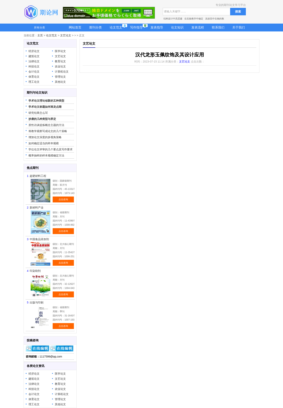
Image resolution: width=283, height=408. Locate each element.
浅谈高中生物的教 (214, 18)
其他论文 (60, 81)
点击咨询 (63, 199)
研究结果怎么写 (38, 112)
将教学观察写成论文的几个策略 (47, 131)
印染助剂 (35, 270)
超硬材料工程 (38, 175)
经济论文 (34, 51)
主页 (40, 35)
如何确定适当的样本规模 (43, 143)
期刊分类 (95, 27)
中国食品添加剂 (39, 239)
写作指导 (136, 27)
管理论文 (60, 76)
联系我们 (218, 27)
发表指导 (157, 27)
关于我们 (238, 27)
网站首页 (75, 27)
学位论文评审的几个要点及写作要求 (50, 149)
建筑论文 (34, 56)
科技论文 (34, 66)
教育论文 (60, 61)
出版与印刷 (36, 302)
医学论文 (60, 51)
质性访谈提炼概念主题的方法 (46, 125)
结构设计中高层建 (173, 18)
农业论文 (60, 66)
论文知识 (177, 27)
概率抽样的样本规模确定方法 (46, 155)
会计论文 (34, 71)
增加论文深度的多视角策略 (45, 137)
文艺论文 (65, 35)
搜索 (238, 11)
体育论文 (34, 76)
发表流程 (197, 27)
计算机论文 (62, 71)
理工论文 (34, 81)
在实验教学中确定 (193, 18)
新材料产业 (36, 207)
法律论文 (34, 61)
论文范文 (116, 27)
